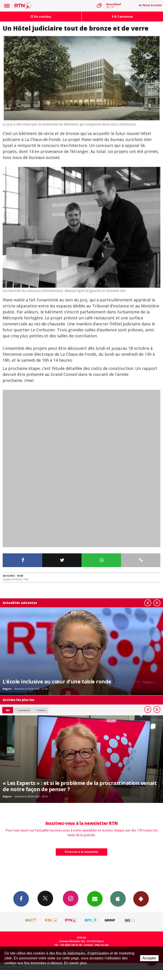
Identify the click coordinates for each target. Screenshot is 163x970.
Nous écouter (152, 5)
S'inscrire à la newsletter (81, 851)
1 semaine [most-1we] (23, 710)
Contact (88, 945)
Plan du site (102, 945)
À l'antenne (122, 16)
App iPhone (118, 898)
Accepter (149, 958)
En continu (41, 16)
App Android (141, 898)
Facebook (21, 898)
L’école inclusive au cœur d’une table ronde (57, 681)
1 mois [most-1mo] (41, 710)
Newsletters (95, 898)
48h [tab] (8, 710)
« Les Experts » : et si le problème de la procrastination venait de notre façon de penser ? (80, 786)
